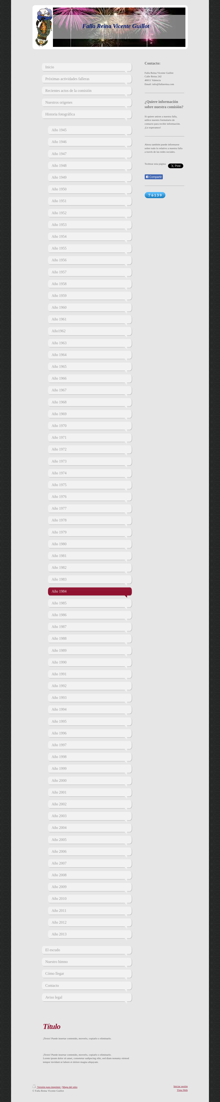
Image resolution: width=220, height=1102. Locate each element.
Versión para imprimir (46, 1087)
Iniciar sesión (181, 1086)
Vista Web (182, 1090)
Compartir (154, 177)
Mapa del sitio (69, 1087)
